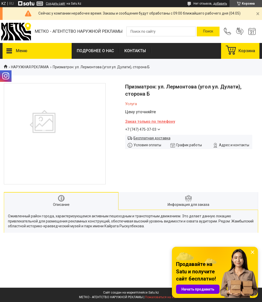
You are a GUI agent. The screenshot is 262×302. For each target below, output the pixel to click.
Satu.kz (153, 292)
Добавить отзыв (239, 31)
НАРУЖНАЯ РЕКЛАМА (30, 67)
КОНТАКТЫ (135, 50)
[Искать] (208, 31)
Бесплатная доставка (152, 138)
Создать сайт (55, 3)
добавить (220, 3)
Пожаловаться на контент (164, 297)
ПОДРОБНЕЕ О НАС (95, 50)
